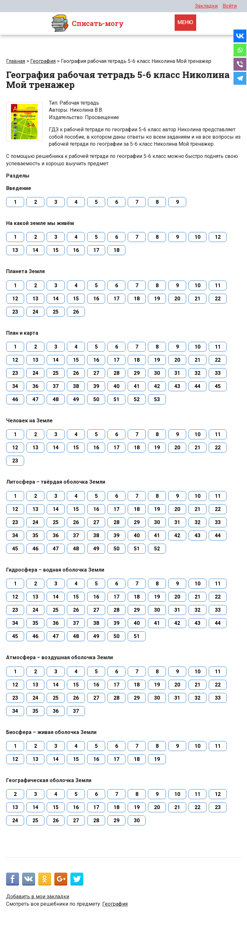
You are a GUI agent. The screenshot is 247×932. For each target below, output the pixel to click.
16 (76, 250)
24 (35, 312)
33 (218, 373)
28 (116, 373)
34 (15, 386)
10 (197, 237)
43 (177, 386)
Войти (230, 6)
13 (15, 250)
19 (157, 299)
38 (76, 386)
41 (137, 386)
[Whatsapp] (239, 50)
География (43, 61)
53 (157, 399)
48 (56, 399)
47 (35, 399)
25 (56, 312)
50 (96, 399)
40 (116, 386)
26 (76, 312)
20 (177, 299)
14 (35, 250)
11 (218, 285)
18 (116, 250)
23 (15, 312)
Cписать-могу (87, 23)
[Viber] (239, 64)
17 (96, 250)
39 (96, 386)
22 (218, 299)
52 (137, 399)
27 (96, 373)
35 (35, 535)
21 (197, 299)
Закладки (206, 6)
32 (197, 373)
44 (197, 386)
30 (157, 373)
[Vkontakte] (239, 36)
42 (157, 386)
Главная (15, 61)
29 (137, 373)
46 (15, 399)
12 (218, 237)
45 (218, 386)
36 (35, 386)
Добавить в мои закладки (37, 896)
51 (116, 399)
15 (56, 250)
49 (76, 399)
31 (177, 373)
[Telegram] (239, 78)
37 (56, 386)
